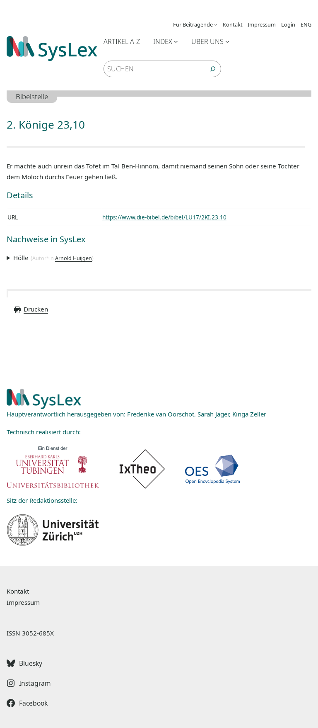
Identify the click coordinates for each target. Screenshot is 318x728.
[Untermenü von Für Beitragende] (215, 24)
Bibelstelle (32, 96)
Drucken (30, 309)
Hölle (21, 257)
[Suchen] (213, 69)
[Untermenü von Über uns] (227, 41)
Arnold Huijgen (73, 258)
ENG (306, 24)
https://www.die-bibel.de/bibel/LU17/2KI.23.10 (164, 217)
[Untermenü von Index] (176, 41)
